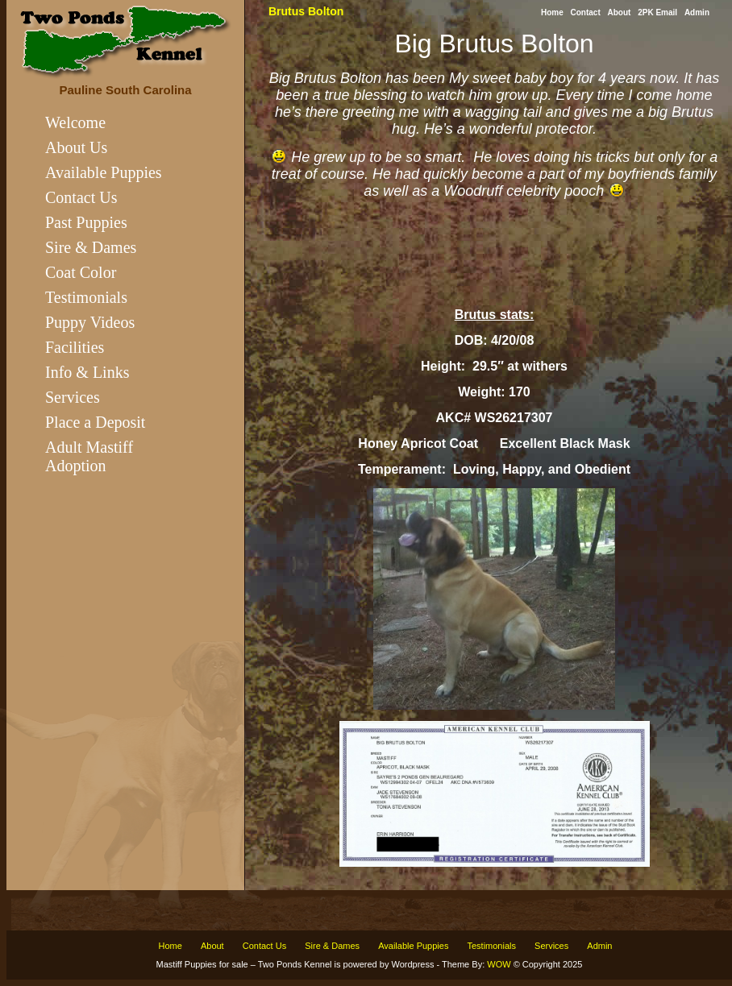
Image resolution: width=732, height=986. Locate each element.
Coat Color (80, 272)
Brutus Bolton (305, 11)
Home (552, 12)
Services (72, 397)
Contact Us (81, 197)
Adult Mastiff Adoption (89, 456)
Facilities (74, 347)
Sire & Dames (90, 247)
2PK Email (657, 12)
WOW (498, 964)
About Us (76, 147)
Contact (586, 12)
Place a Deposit (95, 422)
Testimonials (86, 297)
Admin (696, 12)
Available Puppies (103, 172)
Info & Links (87, 372)
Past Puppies (86, 222)
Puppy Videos (90, 322)
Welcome (75, 122)
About (619, 12)
